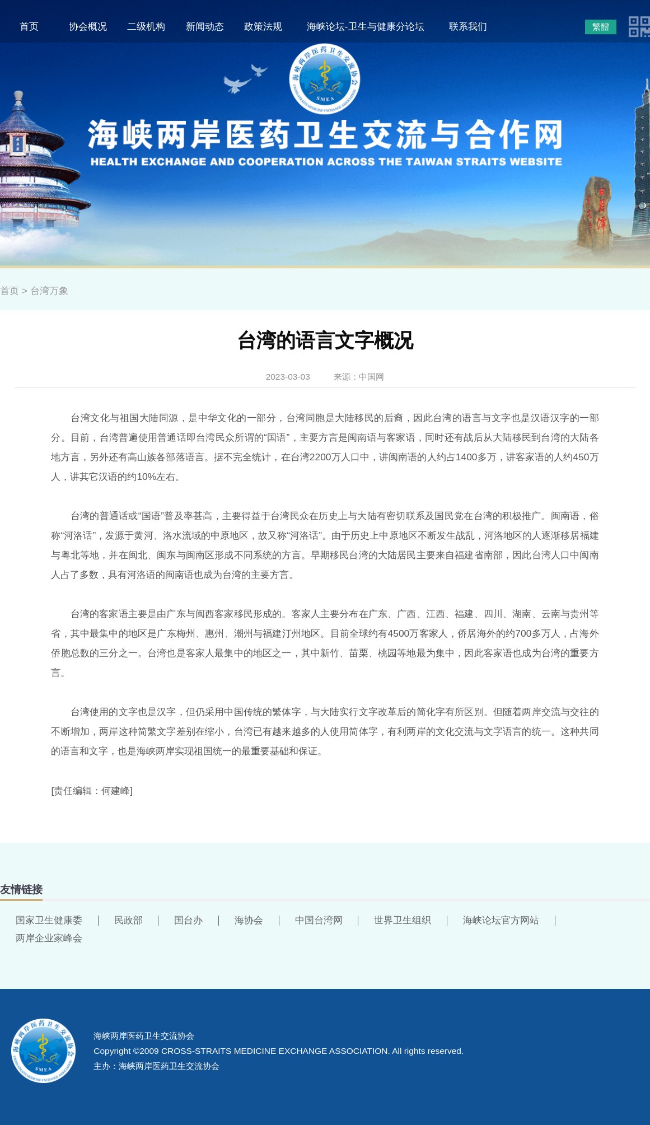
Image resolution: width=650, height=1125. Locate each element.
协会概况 (88, 26)
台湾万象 (49, 290)
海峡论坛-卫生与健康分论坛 (365, 26)
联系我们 (468, 26)
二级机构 (146, 26)
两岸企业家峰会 (49, 938)
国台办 (188, 920)
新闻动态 (205, 26)
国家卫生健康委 (49, 920)
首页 (29, 26)
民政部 (128, 920)
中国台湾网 (319, 920)
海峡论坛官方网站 (501, 920)
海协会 (249, 920)
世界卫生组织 (402, 920)
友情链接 (21, 889)
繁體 (600, 26)
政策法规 (263, 26)
